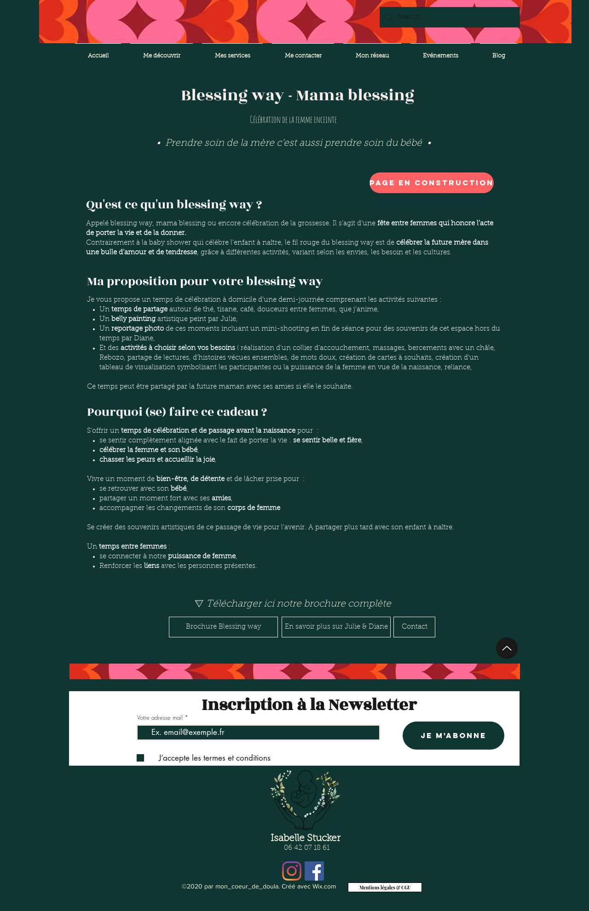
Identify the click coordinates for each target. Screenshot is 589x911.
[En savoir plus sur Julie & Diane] (336, 627)
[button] (397, 182)
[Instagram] (291, 871)
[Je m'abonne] (453, 736)
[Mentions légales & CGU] (385, 887)
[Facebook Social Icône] (314, 871)
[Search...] (449, 17)
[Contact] (414, 627)
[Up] (507, 648)
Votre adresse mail (160, 718)
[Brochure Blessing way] (223, 627)
